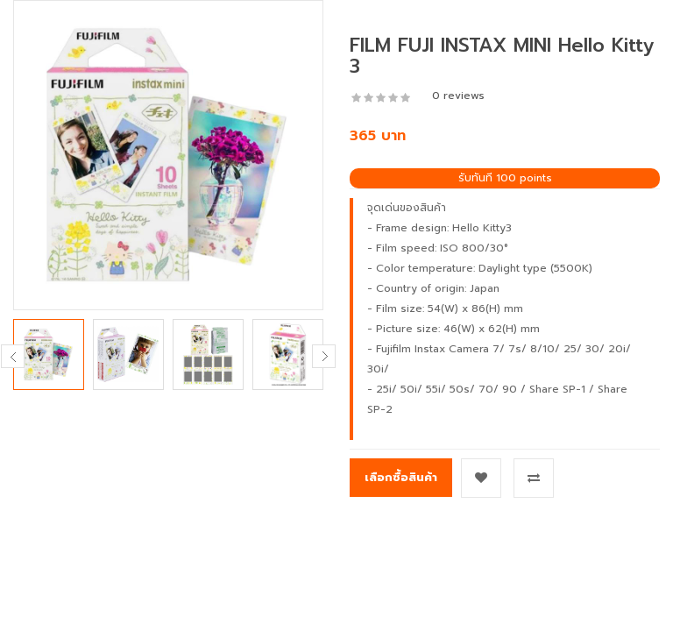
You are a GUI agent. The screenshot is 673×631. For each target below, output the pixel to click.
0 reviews (458, 95)
